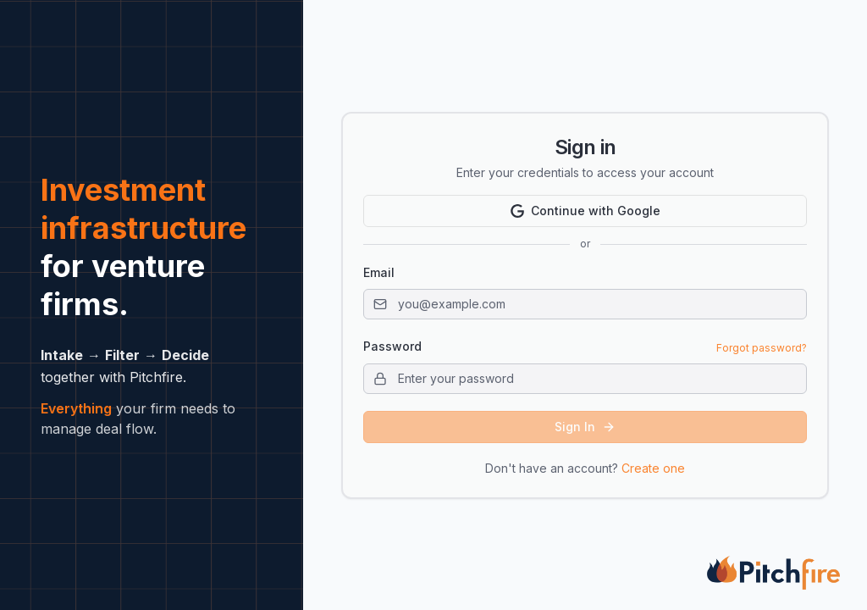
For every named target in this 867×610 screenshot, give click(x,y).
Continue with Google (585, 210)
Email (379, 272)
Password (392, 346)
